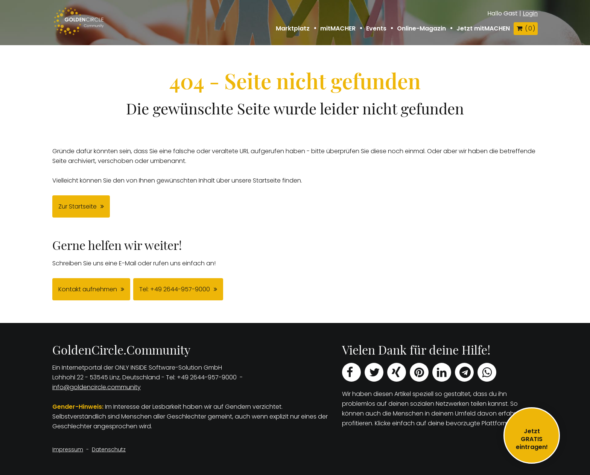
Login (530, 13)
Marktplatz (293, 29)
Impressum (67, 449)
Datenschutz (109, 449)
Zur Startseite (77, 206)
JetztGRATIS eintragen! (532, 439)
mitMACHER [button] (338, 29)
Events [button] (376, 29)
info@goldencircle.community (96, 387)
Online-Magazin (421, 29)
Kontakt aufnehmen (87, 289)
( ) (526, 28)
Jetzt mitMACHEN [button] (483, 29)
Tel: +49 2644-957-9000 (174, 289)
